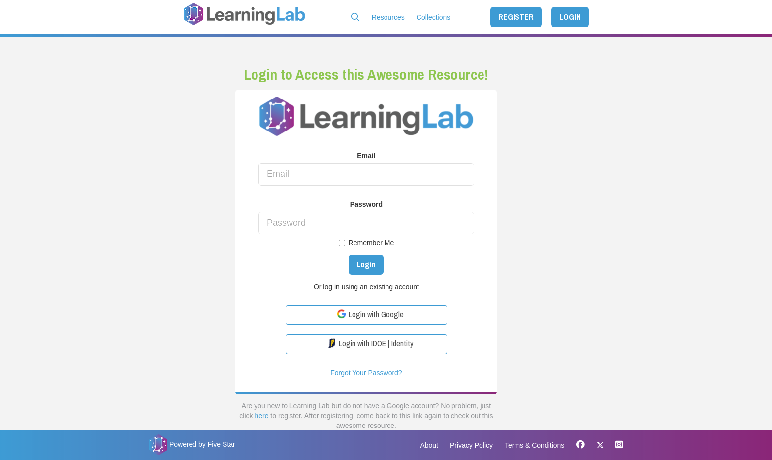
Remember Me (366, 243)
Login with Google (370, 314)
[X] (600, 445)
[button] (355, 17)
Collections (433, 17)
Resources (388, 17)
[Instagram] (617, 445)
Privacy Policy (471, 445)
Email (366, 156)
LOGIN (570, 16)
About (429, 445)
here (261, 416)
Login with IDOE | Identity (370, 343)
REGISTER (516, 16)
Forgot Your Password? (366, 373)
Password (366, 204)
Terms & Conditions (534, 445)
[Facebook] (580, 445)
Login (366, 264)
